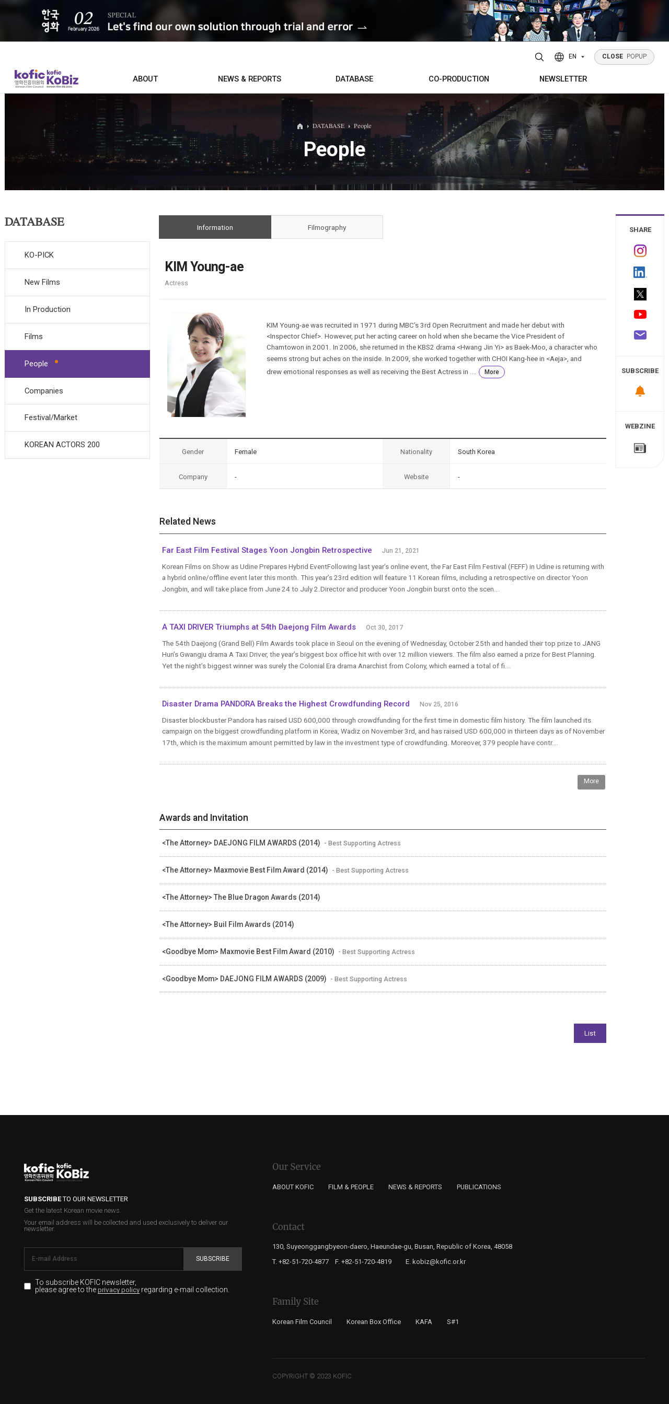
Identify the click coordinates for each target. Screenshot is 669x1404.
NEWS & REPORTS (249, 79)
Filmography (327, 227)
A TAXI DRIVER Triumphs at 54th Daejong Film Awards (259, 627)
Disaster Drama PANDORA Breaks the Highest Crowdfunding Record (287, 704)
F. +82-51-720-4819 (363, 1262)
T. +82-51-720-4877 (300, 1262)
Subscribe (212, 1258)
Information (215, 227)
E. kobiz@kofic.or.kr (436, 1262)
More (492, 372)
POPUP (624, 56)
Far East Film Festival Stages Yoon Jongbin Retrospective (267, 550)
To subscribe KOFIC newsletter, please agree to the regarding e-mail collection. (132, 1286)
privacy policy (119, 1290)
